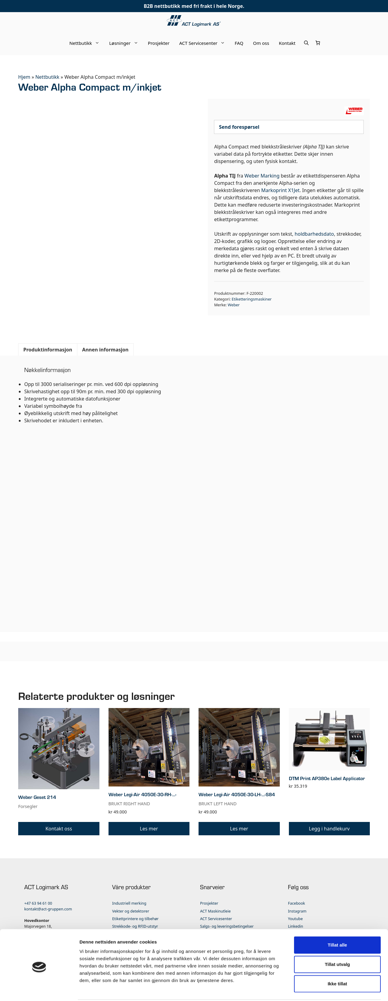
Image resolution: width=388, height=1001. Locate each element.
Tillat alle (337, 922)
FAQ (239, 43)
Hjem (24, 77)
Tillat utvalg (337, 941)
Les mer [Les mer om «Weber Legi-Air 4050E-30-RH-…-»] (149, 828)
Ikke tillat (337, 961)
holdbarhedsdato (314, 234)
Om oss (261, 43)
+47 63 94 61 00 (38, 903)
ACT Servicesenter (204, 43)
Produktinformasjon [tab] (47, 349)
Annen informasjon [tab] (105, 349)
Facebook (296, 903)
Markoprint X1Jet (280, 190)
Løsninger (126, 43)
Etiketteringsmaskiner (252, 299)
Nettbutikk (87, 43)
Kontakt (287, 43)
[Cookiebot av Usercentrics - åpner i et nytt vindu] (39, 989)
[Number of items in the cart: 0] (318, 43)
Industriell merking (129, 903)
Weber (233, 305)
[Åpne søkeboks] (306, 43)
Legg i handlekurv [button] (329, 828)
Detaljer (322, 989)
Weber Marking (261, 175)
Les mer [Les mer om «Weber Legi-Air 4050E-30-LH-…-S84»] (239, 828)
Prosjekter (159, 43)
